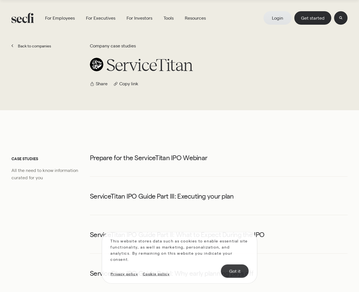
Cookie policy (157, 274)
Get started (313, 18)
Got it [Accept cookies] (233, 271)
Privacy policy (125, 274)
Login (277, 18)
